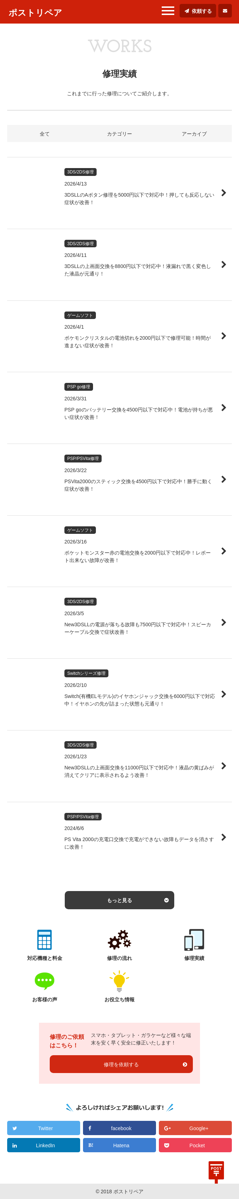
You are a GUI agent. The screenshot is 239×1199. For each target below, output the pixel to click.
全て (45, 134)
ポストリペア (35, 12)
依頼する (202, 11)
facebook (121, 1128)
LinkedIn (45, 1145)
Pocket (197, 1145)
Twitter (45, 1128)
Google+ (198, 1128)
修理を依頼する (121, 1064)
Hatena (121, 1145)
